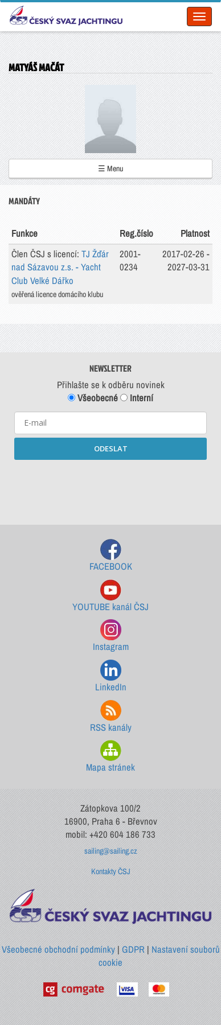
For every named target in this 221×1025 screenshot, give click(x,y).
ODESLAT (111, 448)
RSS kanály (111, 717)
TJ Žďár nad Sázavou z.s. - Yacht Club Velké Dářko (60, 267)
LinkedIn (110, 676)
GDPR (133, 949)
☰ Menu (110, 168)
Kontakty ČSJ (110, 871)
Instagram (111, 636)
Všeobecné (93, 398)
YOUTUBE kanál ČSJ (110, 596)
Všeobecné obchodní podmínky (58, 949)
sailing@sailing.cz (110, 851)
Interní (136, 398)
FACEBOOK (110, 556)
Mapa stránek (110, 756)
